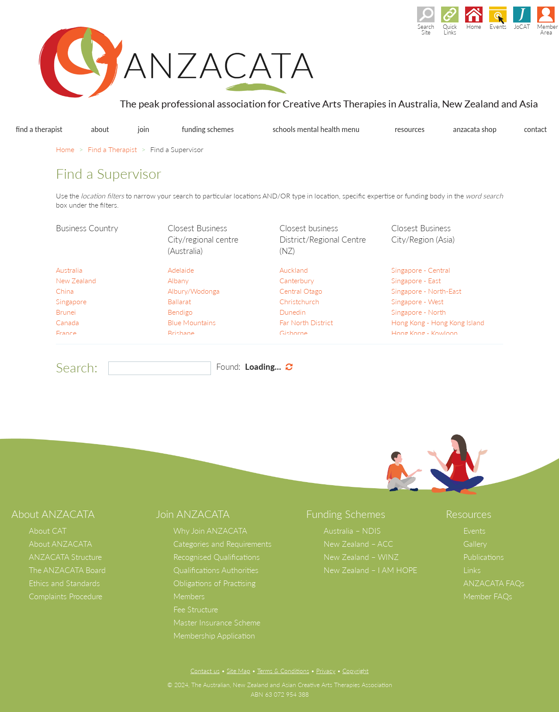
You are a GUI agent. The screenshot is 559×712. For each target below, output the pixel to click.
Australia (69, 270)
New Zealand (76, 280)
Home (65, 149)
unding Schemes (348, 513)
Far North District (306, 322)
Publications (483, 557)
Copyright (355, 670)
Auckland (294, 270)
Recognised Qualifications (216, 557)
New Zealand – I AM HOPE (370, 570)
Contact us (205, 670)
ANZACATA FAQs (493, 583)
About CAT (47, 530)
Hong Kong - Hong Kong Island (437, 322)
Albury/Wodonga (194, 291)
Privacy (325, 670)
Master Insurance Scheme (216, 622)
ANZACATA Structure (65, 557)
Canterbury (297, 280)
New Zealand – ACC (358, 544)
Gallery (475, 544)
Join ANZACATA (193, 513)
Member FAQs (487, 596)
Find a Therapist (112, 149)
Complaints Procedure (65, 596)
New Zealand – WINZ (361, 557)
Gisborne (293, 333)
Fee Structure (195, 609)
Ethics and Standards (64, 583)
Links (472, 570)
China (65, 291)
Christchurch (299, 301)
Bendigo (180, 312)
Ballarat (179, 301)
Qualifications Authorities (216, 570)
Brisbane (181, 333)
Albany (178, 280)
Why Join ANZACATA (210, 530)
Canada (67, 322)
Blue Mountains (192, 322)
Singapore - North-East (426, 291)
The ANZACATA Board (67, 570)
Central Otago (301, 291)
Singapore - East (416, 280)
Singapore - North (418, 312)
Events (474, 530)
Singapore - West (417, 301)
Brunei (66, 312)
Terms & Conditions (283, 670)
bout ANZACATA (56, 513)
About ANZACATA (60, 544)
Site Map (238, 670)
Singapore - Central (420, 270)
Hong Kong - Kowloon (424, 333)
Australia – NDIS (352, 530)
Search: (76, 367)
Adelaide (181, 270)
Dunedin (293, 312)
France (66, 333)
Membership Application (214, 635)
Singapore (71, 301)
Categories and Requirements (222, 544)
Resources (468, 513)
